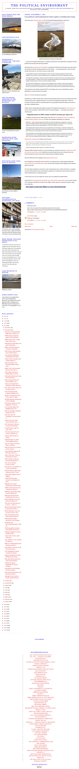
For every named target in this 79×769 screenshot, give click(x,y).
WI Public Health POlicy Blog (40, 759)
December (8, 327)
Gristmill (40, 685)
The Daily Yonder (41, 733)
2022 (5, 318)
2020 (5, 323)
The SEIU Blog (40, 738)
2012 (5, 618)
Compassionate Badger (40, 665)
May (6, 592)
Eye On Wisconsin (40, 678)
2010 (5, 623)
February (7, 599)
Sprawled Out (41, 727)
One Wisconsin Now (41, 713)
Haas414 (40, 687)
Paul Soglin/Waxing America (40, 715)
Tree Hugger (40, 743)
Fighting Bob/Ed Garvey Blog (40, 680)
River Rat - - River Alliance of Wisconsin (40, 722)
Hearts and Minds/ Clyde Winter (40, 688)
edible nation (41, 674)
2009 (5, 625)
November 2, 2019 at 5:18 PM (36, 212)
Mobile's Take (40, 710)
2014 (5, 614)
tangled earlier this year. (51, 157)
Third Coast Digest (40, 740)
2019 (5, 325)
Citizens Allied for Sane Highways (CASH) (40, 662)
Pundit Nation (40, 720)
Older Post (74, 226)
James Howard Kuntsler (40, 695)
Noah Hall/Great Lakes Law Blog (40, 711)
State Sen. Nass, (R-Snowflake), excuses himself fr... (13, 416)
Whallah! (40, 757)
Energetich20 (40, 676)
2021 (5, 321)
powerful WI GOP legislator (40, 67)
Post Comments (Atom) (38, 229)
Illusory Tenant (40, 690)
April (6, 594)
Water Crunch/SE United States (40, 756)
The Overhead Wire (40, 734)
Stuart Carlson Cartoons (40, 729)
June (6, 590)
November (8, 330)
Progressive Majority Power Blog (41, 718)
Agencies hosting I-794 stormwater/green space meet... (12, 364)
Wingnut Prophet (40, 761)
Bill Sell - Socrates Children (40, 657)
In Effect (41, 694)
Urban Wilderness (40, 747)
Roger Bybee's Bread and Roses (41, 724)
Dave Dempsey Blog (40, 672)
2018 (5, 604)
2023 (5, 316)
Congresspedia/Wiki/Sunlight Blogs (41, 669)
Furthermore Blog (40, 681)
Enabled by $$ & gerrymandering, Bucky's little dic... (13, 524)
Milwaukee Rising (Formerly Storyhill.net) (40, 708)
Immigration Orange (40, 692)
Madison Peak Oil (40, 702)
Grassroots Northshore (40, 683)
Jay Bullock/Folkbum (40, 701)
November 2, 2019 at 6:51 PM (36, 220)
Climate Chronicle (40, 664)
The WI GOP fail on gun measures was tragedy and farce (12, 480)
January (7, 601)
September (8, 583)
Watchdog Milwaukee (40, 748)
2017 (5, 607)
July (6, 587)
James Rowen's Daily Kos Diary (40, 699)
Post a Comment (29, 224)
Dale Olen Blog (40, 671)
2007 (5, 630)
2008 (5, 627)
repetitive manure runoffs (39, 20)
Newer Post (28, 226)
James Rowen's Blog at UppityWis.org (40, 697)
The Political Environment (39, 5)
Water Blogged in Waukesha (41, 754)
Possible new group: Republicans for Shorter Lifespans (11, 564)
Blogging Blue (41, 658)
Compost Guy (40, 667)
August (7, 585)
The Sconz (40, 736)
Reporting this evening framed (32, 139)
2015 (5, 611)
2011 (5, 620)
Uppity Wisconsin (40, 745)
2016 (5, 609)
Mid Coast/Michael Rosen (41, 706)
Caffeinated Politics (40, 660)
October (7, 580)
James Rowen (30, 216)
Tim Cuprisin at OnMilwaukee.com (41, 741)
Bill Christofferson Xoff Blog (40, 655)
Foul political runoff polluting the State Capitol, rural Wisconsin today (50, 17)
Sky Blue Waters (40, 725)
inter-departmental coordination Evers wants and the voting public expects (50, 180)
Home (51, 226)
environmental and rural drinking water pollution (36, 163)
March (7, 597)
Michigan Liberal (41, 704)
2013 (5, 616)
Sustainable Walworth (40, 731)
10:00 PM (40, 197)
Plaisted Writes (40, 717)
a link (29, 95)
